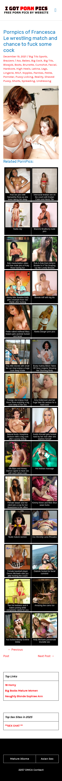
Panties (38, 72)
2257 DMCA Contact (31, 769)
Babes (26, 60)
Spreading (28, 80)
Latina (36, 68)
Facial (52, 64)
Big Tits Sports (38, 56)
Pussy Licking (24, 76)
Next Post (46, 656)
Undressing (43, 80)
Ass (19, 60)
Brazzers (8, 60)
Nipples (27, 72)
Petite (48, 72)
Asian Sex (47, 758)
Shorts (16, 80)
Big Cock (36, 60)
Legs (44, 68)
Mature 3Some (19, 758)
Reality (39, 76)
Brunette (28, 64)
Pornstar (8, 76)
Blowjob (8, 64)
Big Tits (48, 60)
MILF (18, 72)
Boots (18, 64)
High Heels (23, 68)
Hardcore (9, 68)
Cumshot (41, 64)
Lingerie (8, 72)
